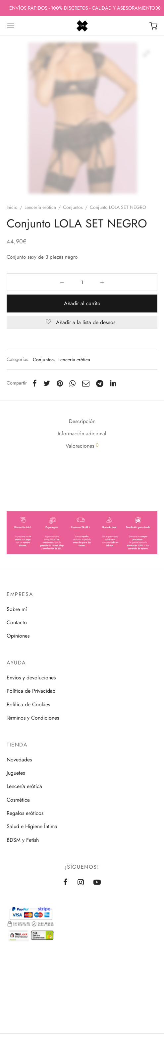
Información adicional (82, 433)
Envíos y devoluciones (31, 677)
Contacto (17, 622)
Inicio (12, 207)
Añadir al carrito (82, 303)
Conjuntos (73, 207)
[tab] (82, 421)
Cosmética (18, 800)
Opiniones (18, 636)
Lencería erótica (40, 207)
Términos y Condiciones (33, 718)
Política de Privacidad (31, 691)
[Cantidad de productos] (82, 282)
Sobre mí (17, 609)
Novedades (19, 759)
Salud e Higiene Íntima (32, 826)
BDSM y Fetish (23, 840)
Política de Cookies (28, 704)
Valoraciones (82, 446)
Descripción (82, 421)
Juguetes (16, 773)
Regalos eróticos (25, 813)
